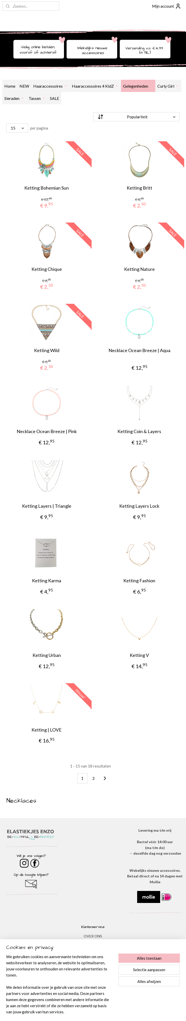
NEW (24, 86)
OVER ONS (93, 936)
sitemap (77, 1011)
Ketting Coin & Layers (139, 431)
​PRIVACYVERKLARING (93, 947)
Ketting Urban (46, 655)
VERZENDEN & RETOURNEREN (92, 959)
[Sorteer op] (136, 116)
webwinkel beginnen (103, 1011)
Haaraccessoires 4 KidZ (95, 86)
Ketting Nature (139, 269)
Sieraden (14, 98)
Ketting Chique (46, 269)
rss (86, 1011)
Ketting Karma (46, 580)
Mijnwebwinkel (145, 1011)
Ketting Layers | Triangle (46, 506)
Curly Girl (168, 86)
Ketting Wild (46, 350)
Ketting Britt (139, 188)
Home (9, 86)
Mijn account (166, 6)
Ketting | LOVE (46, 730)
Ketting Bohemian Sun (46, 188)
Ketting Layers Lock (139, 506)
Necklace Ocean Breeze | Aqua (139, 350)
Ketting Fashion (139, 580)
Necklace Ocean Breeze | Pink (47, 431)
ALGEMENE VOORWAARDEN (93, 941)
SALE (54, 98)
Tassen (37, 98)
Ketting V (139, 655)
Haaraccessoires (50, 86)
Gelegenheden (138, 86)
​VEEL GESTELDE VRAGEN (93, 964)
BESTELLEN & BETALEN (92, 970)
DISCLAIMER (93, 953)
